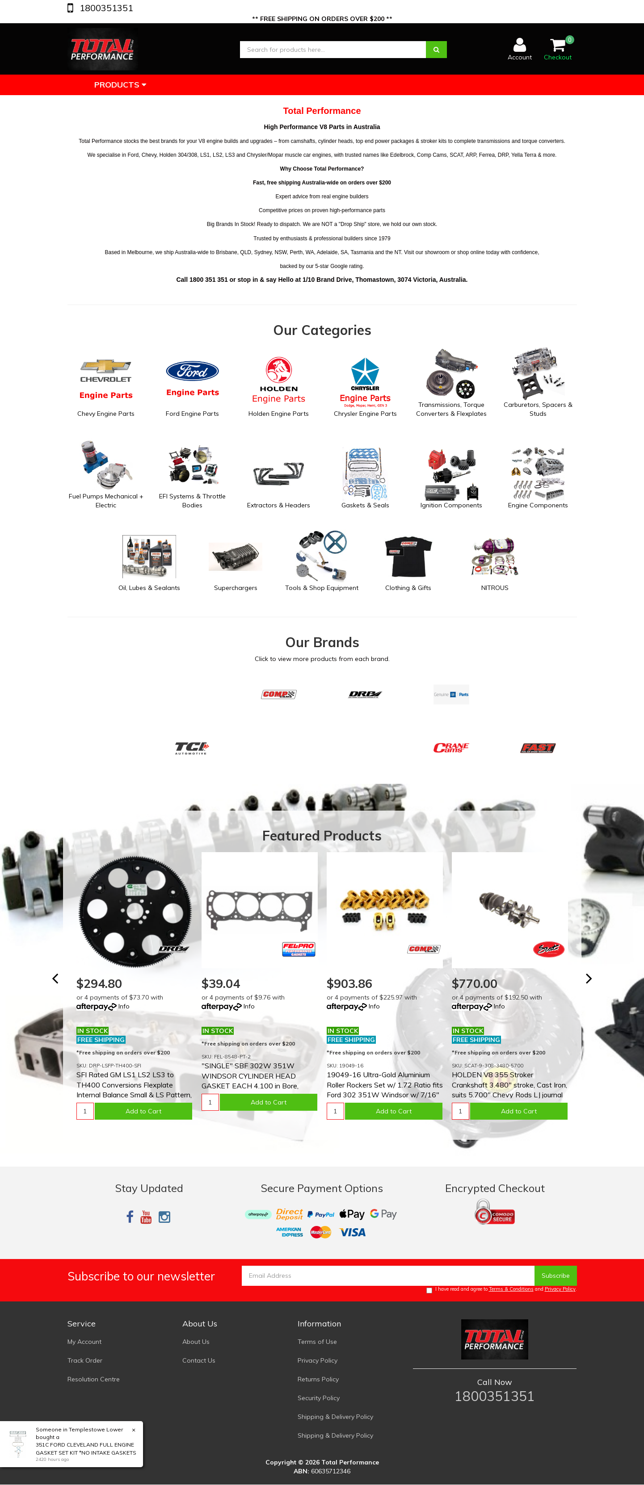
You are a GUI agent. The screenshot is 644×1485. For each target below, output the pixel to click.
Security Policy (319, 1398)
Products (120, 84)
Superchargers (235, 588)
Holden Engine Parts (278, 414)
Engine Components (538, 505)
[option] (134, 991)
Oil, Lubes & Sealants (149, 588)
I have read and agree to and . (501, 1289)
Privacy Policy (560, 1289)
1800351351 (105, 7)
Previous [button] (60, 982)
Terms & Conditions (511, 1289)
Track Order (84, 1360)
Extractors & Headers (278, 505)
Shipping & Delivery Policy (335, 1417)
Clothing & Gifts (408, 588)
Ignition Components (451, 505)
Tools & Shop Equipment (321, 588)
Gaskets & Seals (365, 505)
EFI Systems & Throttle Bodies (192, 500)
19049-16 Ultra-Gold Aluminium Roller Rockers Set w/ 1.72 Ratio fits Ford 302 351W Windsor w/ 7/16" (385, 1084)
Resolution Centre (93, 1379)
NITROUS (495, 588)
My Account (84, 1342)
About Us (196, 1342)
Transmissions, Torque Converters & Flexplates (451, 409)
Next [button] (594, 982)
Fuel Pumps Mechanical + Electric (106, 500)
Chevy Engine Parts (106, 414)
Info (124, 1006)
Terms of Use (317, 1342)
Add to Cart (143, 1111)
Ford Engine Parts (192, 414)
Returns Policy (318, 1379)
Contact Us (198, 1360)
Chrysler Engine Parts (365, 414)
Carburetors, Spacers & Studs (538, 409)
